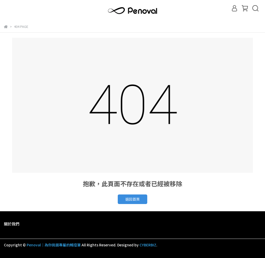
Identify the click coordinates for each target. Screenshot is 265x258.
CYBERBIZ (147, 244)
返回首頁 (132, 199)
